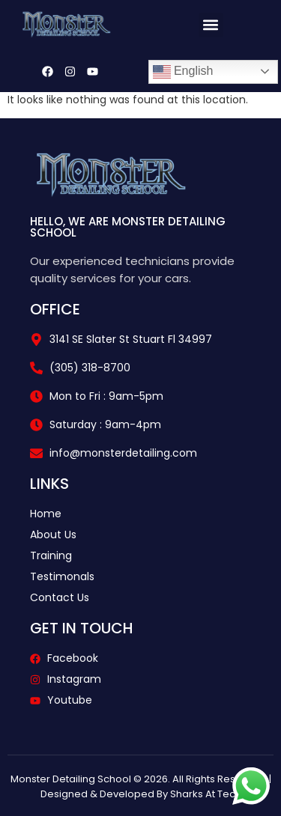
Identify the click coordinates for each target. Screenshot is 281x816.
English (183, 72)
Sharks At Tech (205, 794)
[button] (211, 25)
